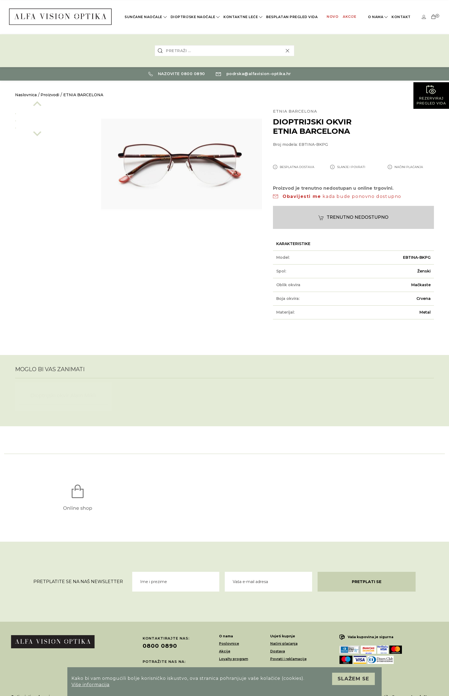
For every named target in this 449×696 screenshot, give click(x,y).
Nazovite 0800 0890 (176, 73)
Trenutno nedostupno (353, 217)
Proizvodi (50, 94)
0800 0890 (160, 646)
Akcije (349, 17)
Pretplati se (366, 581)
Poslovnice (229, 643)
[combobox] (224, 50)
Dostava (277, 651)
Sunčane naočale (146, 17)
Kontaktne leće (243, 17)
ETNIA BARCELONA (83, 94)
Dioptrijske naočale (196, 17)
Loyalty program (233, 659)
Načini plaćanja (284, 643)
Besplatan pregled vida (292, 17)
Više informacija (90, 684)
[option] (52, 112)
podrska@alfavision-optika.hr (253, 73)
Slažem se (353, 679)
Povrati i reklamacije (288, 659)
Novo (332, 17)
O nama (378, 17)
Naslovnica (26, 94)
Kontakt (401, 17)
